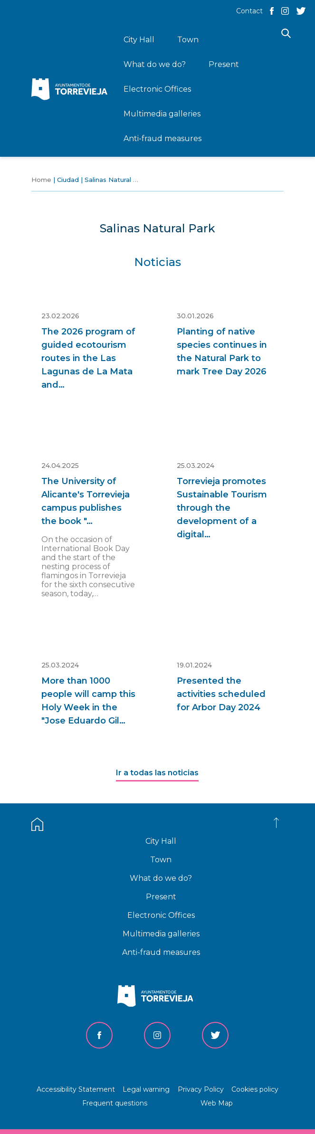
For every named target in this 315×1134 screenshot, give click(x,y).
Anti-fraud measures (161, 952)
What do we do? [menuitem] (155, 64)
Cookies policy (254, 1089)
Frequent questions (114, 1103)
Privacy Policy (201, 1089)
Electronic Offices (161, 915)
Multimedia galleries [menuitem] (162, 113)
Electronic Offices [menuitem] (157, 89)
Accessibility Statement (76, 1089)
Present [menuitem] (224, 64)
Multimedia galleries (161, 933)
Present (161, 896)
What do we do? (161, 878)
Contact (249, 11)
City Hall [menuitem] (139, 39)
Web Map (216, 1103)
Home (41, 179)
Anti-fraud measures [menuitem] (162, 138)
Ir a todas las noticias (157, 772)
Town (161, 859)
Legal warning (146, 1089)
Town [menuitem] (188, 39)
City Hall (160, 841)
